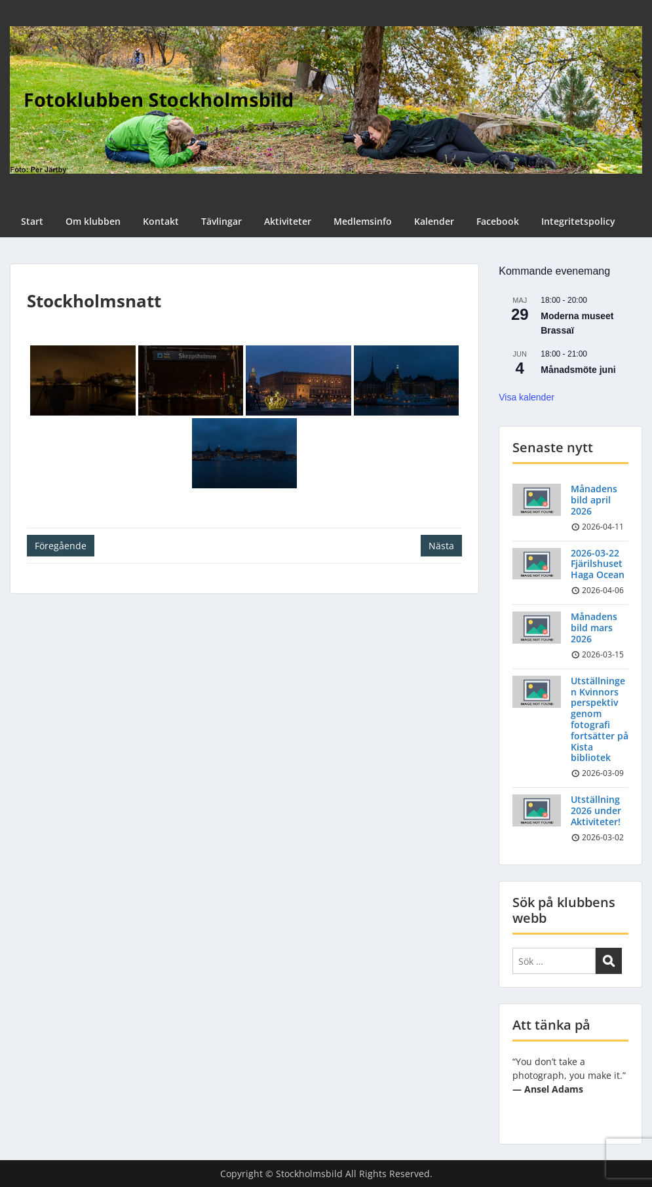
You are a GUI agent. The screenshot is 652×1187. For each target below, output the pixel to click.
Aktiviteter (287, 221)
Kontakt (161, 221)
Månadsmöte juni (578, 369)
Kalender (434, 221)
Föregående (60, 545)
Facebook (497, 221)
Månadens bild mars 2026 (594, 627)
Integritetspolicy (578, 221)
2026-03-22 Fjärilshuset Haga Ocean (597, 564)
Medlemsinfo (363, 221)
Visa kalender (526, 397)
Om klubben (93, 221)
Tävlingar (221, 221)
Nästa (441, 545)
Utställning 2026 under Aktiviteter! (596, 810)
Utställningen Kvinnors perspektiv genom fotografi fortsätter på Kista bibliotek (599, 719)
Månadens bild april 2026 (594, 499)
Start (32, 221)
